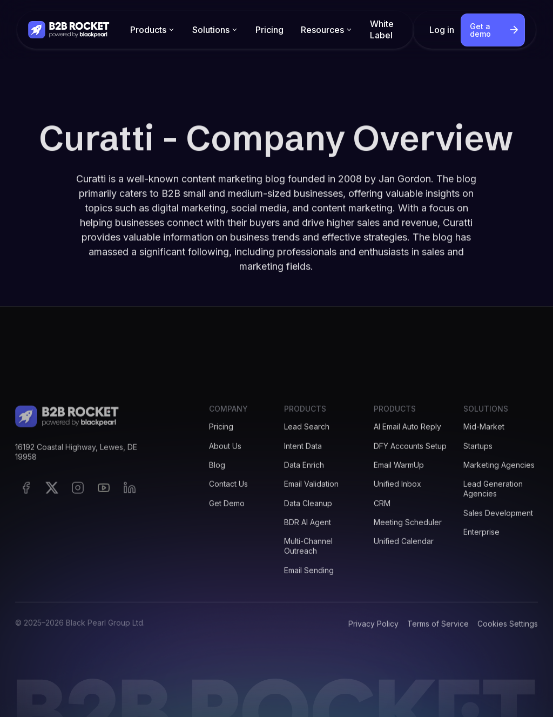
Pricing (269, 29)
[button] (153, 30)
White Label (382, 29)
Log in (441, 29)
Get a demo (480, 30)
